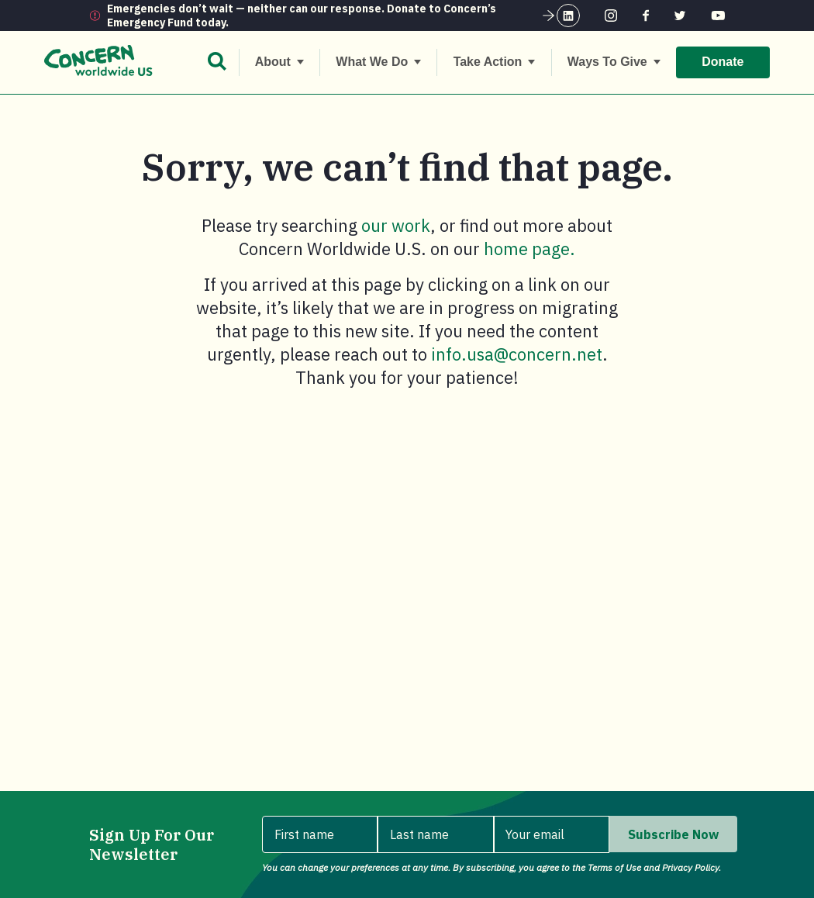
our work (395, 225)
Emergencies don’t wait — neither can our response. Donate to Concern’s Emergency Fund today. (332, 15)
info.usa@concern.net (516, 354)
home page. (529, 248)
